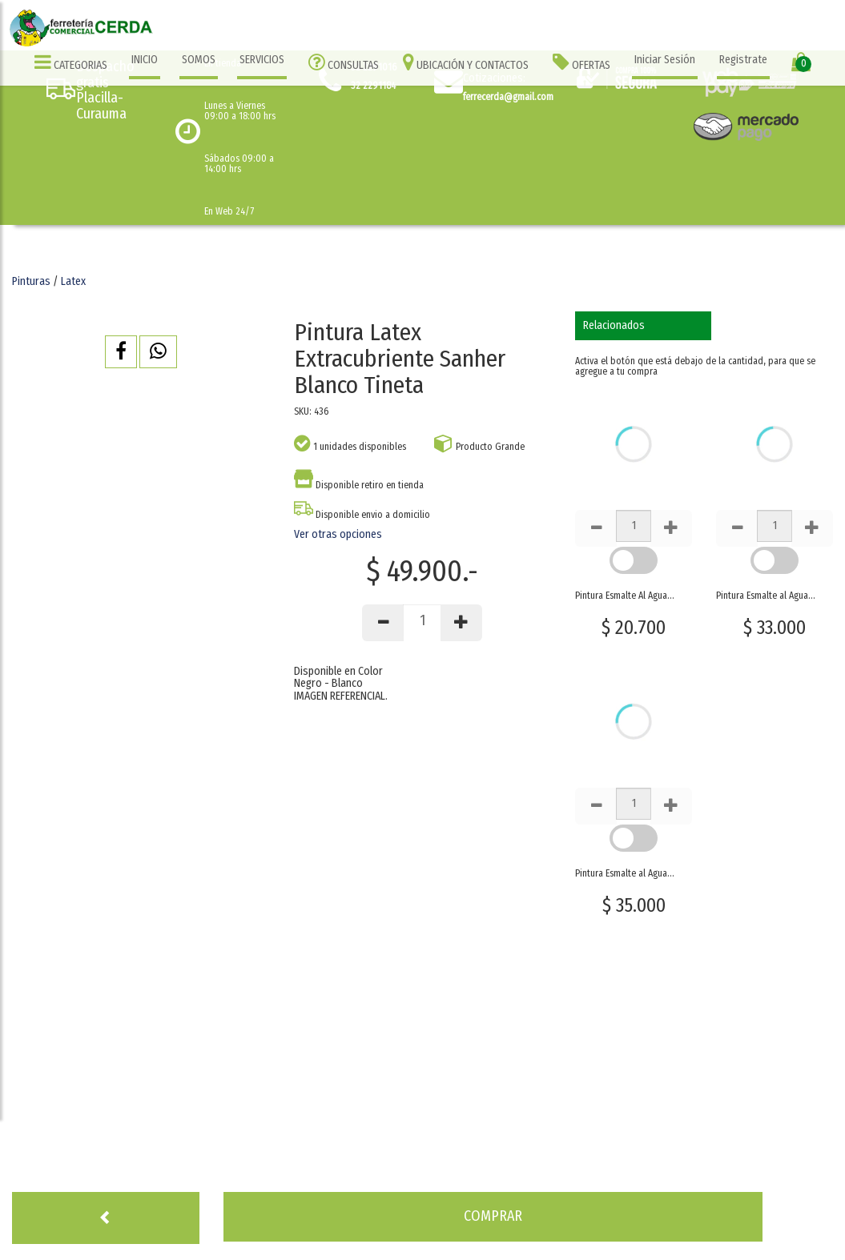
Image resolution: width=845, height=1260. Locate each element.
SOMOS (198, 59)
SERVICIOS (261, 59)
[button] (121, 351)
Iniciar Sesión (664, 59)
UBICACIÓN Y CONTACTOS (466, 62)
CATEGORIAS (70, 62)
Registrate (743, 59)
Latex (73, 281)
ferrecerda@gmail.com (508, 96)
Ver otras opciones (338, 534)
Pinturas (31, 281)
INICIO (144, 59)
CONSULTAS (343, 62)
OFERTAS (581, 62)
